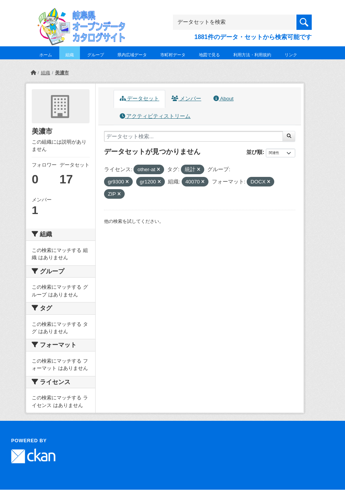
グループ (95, 54)
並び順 (254, 152)
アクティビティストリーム (155, 116)
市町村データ (173, 54)
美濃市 (62, 72)
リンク (291, 54)
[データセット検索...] (193, 136)
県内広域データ (132, 54)
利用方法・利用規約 (252, 54)
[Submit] (289, 136)
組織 (69, 54)
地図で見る (209, 54)
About (223, 98)
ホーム (45, 54)
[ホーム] (33, 72)
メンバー (186, 98)
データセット (139, 98)
